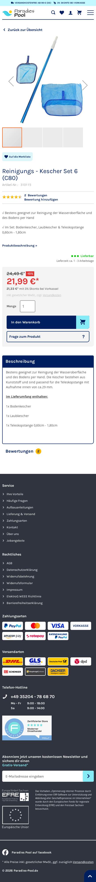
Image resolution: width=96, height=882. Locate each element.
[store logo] (18, 12)
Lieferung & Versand (21, 514)
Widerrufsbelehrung (20, 576)
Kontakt (12, 527)
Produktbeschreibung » (19, 245)
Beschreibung (20, 361)
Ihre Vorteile (15, 494)
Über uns (13, 534)
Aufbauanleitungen (20, 507)
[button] (11, 81)
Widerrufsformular (20, 583)
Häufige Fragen (17, 501)
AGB (9, 563)
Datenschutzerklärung (22, 570)
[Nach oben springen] (90, 876)
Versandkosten (52, 295)
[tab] (48, 361)
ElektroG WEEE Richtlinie (24, 596)
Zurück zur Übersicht (25, 30)
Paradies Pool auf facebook (26, 852)
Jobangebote (15, 540)
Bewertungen (23, 451)
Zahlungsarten (17, 521)
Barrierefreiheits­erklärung (25, 603)
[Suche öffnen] (53, 12)
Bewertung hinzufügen (41, 199)
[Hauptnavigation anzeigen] (90, 12)
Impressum (15, 590)
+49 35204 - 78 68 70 (33, 696)
